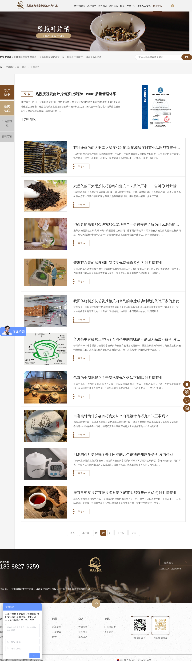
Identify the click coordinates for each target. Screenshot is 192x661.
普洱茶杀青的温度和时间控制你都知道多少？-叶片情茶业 (118, 263)
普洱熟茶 (102, 5)
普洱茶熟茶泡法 (93, 57)
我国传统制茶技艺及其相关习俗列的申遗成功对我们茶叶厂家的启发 (126, 301)
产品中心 (131, 5)
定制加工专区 (144, 5)
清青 (54, 636)
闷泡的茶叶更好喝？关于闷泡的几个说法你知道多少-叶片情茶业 (123, 454)
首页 (24, 67)
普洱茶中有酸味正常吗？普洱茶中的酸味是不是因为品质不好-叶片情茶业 (127, 339)
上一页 (85, 532)
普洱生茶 (113, 5)
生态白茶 (82, 636)
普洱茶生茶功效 (75, 57)
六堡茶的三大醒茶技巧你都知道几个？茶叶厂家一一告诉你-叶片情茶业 (127, 186)
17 (110, 532)
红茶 (122, 5)
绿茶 (54, 618)
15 (96, 532)
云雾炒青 (56, 632)
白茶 (81, 618)
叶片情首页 (79, 5)
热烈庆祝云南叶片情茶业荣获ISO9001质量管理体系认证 (77, 94)
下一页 (121, 532)
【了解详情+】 (29, 119)
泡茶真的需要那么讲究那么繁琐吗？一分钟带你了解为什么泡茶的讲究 (127, 224)
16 (103, 532)
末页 (134, 532)
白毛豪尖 (56, 627)
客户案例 (7, 92)
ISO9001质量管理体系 (25, 57)
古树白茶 (82, 627)
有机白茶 (82, 632)
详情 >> (81, 166)
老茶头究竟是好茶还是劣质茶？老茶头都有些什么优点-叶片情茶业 (125, 493)
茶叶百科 (7, 136)
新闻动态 (34, 67)
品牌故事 (91, 5)
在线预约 (168, 562)
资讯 (107, 618)
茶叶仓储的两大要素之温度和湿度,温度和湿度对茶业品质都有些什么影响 (127, 148)
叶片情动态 (7, 123)
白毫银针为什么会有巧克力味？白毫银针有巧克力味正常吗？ (120, 416)
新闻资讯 (157, 5)
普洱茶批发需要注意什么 (51, 57)
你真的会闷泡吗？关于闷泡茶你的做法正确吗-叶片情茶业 (118, 378)
